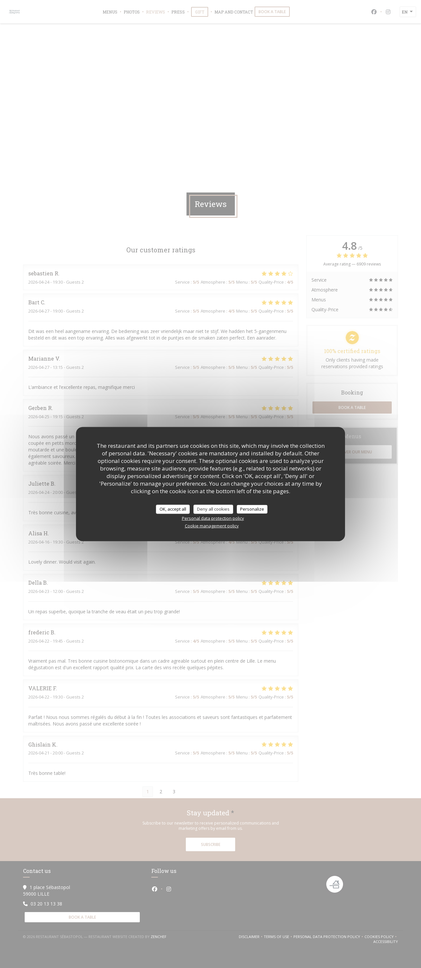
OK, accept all (173, 509)
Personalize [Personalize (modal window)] (252, 509)
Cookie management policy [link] (212, 525)
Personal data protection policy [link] (213, 518)
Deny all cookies (213, 509)
